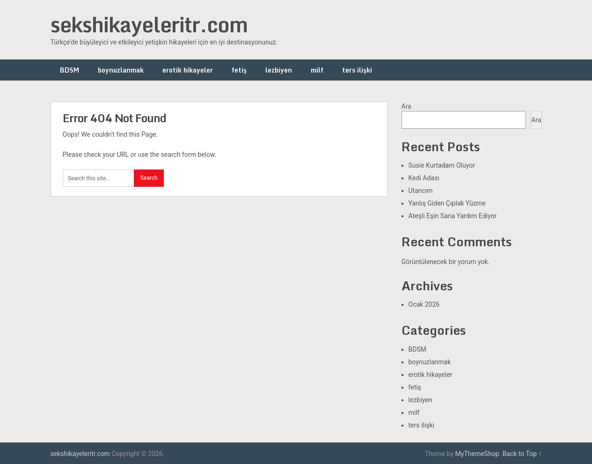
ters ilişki (357, 70)
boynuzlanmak (121, 70)
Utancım (421, 190)
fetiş (239, 70)
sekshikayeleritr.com (149, 24)
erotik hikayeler (187, 70)
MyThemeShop (477, 453)
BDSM (69, 70)
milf (317, 70)
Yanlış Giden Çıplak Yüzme (447, 203)
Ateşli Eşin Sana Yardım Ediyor (453, 216)
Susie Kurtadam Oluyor (442, 165)
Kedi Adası (424, 178)
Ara (406, 106)
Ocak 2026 (424, 304)
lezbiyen (278, 70)
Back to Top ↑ (522, 453)
